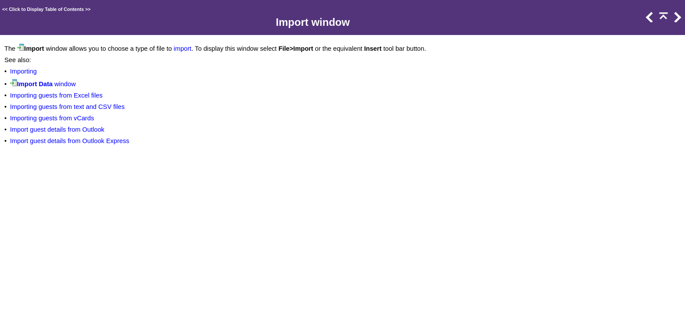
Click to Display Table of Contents (46, 9)
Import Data (34, 84)
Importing (23, 71)
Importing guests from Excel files (56, 95)
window (64, 84)
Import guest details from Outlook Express (69, 140)
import (182, 48)
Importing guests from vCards (52, 118)
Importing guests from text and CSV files (67, 106)
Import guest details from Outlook (57, 129)
